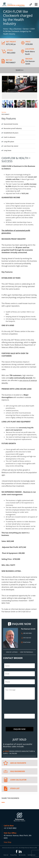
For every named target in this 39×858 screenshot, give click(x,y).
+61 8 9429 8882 (10, 828)
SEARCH (19, 70)
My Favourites (22, 855)
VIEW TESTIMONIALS (26, 652)
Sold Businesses (31, 855)
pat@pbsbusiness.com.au (11, 614)
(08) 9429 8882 (26, 633)
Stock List (6, 855)
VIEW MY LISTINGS (12, 652)
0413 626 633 (26, 638)
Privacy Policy (13, 855)
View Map (7, 842)
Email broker (26, 642)
